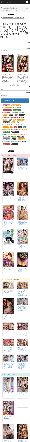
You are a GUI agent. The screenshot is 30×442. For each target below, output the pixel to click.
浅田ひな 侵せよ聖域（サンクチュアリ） (8, 393)
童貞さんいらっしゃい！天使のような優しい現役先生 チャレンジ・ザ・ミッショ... (22, 246)
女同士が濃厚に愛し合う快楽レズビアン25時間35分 (8, 417)
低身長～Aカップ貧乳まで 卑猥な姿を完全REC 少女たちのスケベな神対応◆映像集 (22, 223)
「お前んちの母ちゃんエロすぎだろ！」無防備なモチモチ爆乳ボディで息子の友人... (22, 199)
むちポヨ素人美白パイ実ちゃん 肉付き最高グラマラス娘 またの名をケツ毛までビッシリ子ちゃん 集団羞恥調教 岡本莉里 (22, 333)
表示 (28, 42)
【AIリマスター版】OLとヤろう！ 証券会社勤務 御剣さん (8, 291)
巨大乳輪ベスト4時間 (8, 173)
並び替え (27, 48)
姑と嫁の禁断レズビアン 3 (8, 331)
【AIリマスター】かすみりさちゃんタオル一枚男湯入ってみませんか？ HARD (22, 349)
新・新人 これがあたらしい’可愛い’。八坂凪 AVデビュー (22, 168)
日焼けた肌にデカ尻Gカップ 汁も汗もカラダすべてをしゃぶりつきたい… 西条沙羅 (8, 316)
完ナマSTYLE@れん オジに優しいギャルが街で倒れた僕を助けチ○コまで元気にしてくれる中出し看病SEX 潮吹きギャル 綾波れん (22, 293)
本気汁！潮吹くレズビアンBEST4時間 (8, 269)
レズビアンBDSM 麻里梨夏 (8, 198)
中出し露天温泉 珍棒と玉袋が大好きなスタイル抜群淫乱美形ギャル (22, 394)
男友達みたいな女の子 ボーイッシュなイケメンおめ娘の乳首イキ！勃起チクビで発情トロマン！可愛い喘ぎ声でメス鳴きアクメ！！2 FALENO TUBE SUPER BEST (22, 367)
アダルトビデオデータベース (10, 2)
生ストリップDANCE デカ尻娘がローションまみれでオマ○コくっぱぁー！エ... (22, 270)
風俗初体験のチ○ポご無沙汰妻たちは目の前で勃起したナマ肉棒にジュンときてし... (8, 223)
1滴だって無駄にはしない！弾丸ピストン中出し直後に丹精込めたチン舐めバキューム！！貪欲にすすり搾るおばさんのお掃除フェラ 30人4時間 (8, 351)
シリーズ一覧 (10, 7)
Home (3, 7)
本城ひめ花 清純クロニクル (8, 245)
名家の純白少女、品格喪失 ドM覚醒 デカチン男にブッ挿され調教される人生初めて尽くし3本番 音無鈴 (8, 366)
